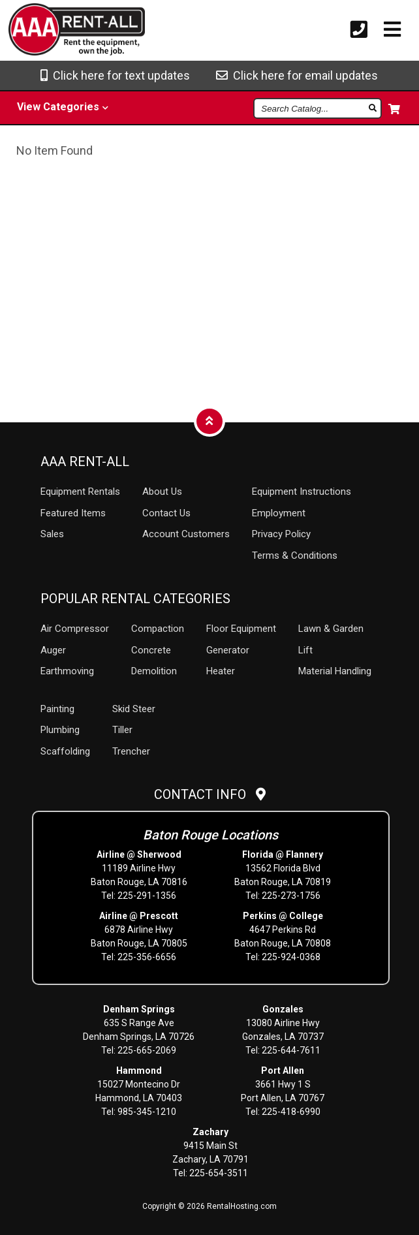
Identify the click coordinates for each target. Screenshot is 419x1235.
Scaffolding (65, 751)
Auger (53, 650)
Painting (57, 709)
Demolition (154, 671)
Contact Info (210, 794)
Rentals (80, 491)
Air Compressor (74, 628)
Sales (52, 534)
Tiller (122, 730)
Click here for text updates (115, 75)
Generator (227, 650)
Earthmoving (67, 671)
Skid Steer (133, 709)
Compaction (157, 628)
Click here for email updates (297, 75)
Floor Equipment (241, 628)
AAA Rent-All (84, 461)
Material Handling (334, 671)
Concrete (151, 650)
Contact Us (166, 513)
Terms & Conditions (294, 555)
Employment (278, 513)
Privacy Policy (281, 534)
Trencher (131, 751)
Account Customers (186, 534)
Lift (305, 650)
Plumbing (60, 730)
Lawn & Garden (331, 628)
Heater (220, 671)
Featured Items (73, 513)
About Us (162, 491)
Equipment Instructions (301, 491)
